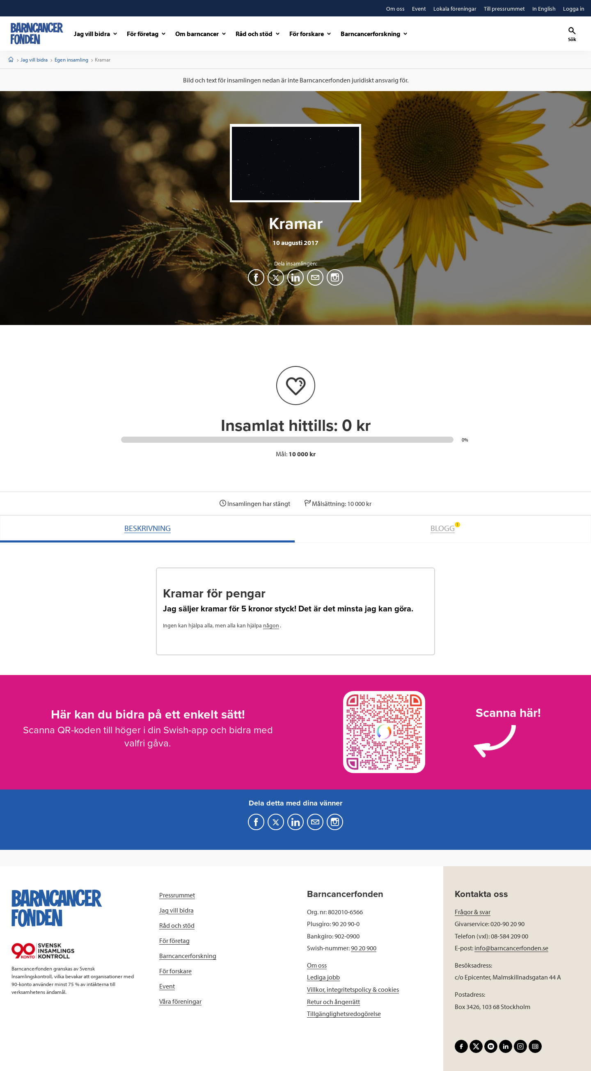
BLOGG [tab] (445, 527)
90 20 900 (363, 948)
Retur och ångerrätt (333, 1002)
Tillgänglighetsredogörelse (344, 1013)
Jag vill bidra (34, 59)
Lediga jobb (323, 977)
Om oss (317, 965)
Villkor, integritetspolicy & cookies (353, 989)
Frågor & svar (472, 912)
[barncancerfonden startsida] (37, 33)
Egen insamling (71, 59)
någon (271, 625)
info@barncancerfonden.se (511, 948)
